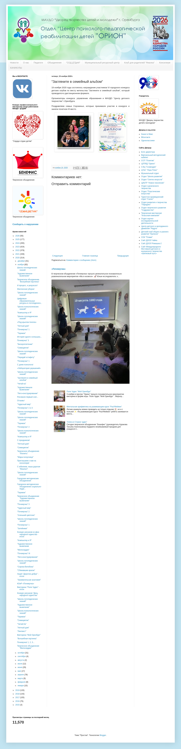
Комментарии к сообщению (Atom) (81, 260)
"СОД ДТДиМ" (73, 62)
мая (20, 671)
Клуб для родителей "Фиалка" (139, 62)
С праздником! (23, 440)
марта (20, 678)
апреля (21, 675)
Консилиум (164, 62)
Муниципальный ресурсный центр (102, 62)
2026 (17, 236)
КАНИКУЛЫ (16, 68)
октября (21, 653)
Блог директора (148, 152)
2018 (17, 694)
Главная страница (90, 256)
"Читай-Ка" (22, 624)
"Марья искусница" (25, 457)
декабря (21, 261)
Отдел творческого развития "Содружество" (153, 209)
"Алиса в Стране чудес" (77, 422)
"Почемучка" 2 (23, 427)
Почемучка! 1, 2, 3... (25, 642)
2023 (17, 247)
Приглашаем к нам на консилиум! (26, 462)
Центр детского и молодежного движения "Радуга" (154, 227)
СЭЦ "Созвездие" (148, 167)
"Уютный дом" (23, 326)
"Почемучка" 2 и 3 (25, 408)
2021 (17, 254)
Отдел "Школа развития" (152, 176)
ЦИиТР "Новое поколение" (152, 183)
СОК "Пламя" (147, 237)
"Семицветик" (23, 348)
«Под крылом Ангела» (26, 322)
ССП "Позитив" (147, 160)
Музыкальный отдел (150, 173)
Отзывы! (20, 400)
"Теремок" (21, 333)
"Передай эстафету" (26, 357)
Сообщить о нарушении (25, 224)
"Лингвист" (21, 631)
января (21, 686)
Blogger (103, 735)
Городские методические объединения (28, 479)
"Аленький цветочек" (26, 515)
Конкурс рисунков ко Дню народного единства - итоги (28, 534)
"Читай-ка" (21, 384)
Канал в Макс (147, 134)
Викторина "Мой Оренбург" (29, 635)
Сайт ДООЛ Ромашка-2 (151, 243)
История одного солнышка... (29, 337)
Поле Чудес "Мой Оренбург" (79, 391)
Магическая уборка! (25, 289)
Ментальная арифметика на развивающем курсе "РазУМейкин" (94, 407)
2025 (17, 239)
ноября (21, 264)
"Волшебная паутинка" (27, 638)
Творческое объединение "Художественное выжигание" (28, 498)
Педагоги (38, 62)
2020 (17, 258)
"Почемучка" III (23, 553)
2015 (17, 705)
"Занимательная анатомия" (29, 580)
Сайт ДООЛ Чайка (149, 240)
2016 (17, 701)
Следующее (57, 256)
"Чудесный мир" (24, 404)
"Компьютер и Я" (24, 313)
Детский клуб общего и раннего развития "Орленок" (155, 233)
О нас (26, 62)
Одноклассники (148, 140)
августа (21, 660)
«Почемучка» (58, 269)
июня (20, 667)
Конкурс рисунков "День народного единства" (27, 594)
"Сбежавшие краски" (26, 570)
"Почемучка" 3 (23, 504)
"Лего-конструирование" (27, 393)
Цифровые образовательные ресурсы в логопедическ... (29, 301)
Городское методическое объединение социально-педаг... (29, 486)
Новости (14, 62)
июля (20, 664)
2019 (17, 690)
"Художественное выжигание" (24, 275)
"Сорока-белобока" (25, 567)
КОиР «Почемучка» (25, 584)
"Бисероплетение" (25, 344)
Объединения (54, 62)
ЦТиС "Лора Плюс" (149, 170)
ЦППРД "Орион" (148, 164)
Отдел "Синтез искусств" (152, 180)
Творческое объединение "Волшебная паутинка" (28, 280)
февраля (22, 682)
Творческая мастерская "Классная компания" (151, 214)
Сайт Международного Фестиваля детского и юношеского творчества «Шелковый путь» (151, 250)
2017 (17, 697)
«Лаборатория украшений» (29, 368)
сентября (22, 656)
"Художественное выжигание (24, 545)
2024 (17, 243)
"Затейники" (22, 528)
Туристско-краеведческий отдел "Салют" (152, 198)
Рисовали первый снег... (27, 397)
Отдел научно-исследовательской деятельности (149, 221)
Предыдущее (123, 256)
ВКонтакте (145, 137)
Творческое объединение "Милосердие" (28, 647)
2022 (17, 250)
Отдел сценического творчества (150, 187)
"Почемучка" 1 (23, 329)
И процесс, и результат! (27, 285)
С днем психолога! (25, 365)
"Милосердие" (23, 550)
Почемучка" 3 (23, 340)
